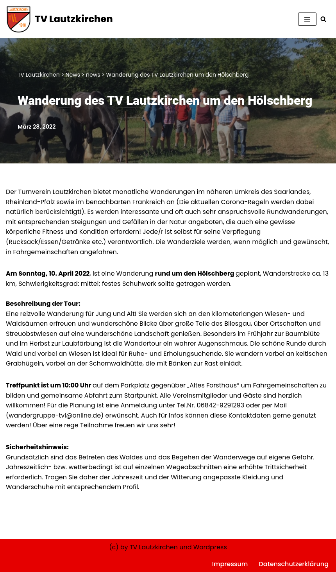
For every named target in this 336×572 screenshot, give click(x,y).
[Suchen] (323, 19)
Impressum (230, 563)
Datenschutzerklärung (294, 563)
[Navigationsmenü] (307, 19)
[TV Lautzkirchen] (59, 19)
